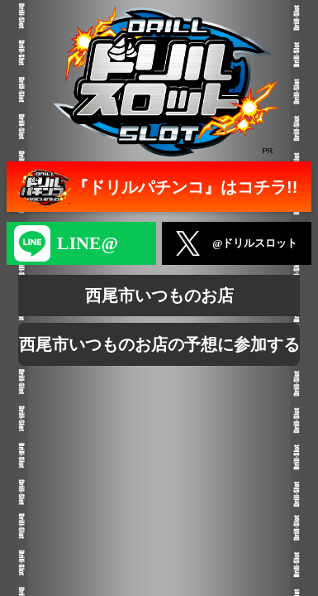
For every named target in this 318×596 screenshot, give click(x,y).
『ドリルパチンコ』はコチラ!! (155, 186)
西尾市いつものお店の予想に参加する (159, 344)
